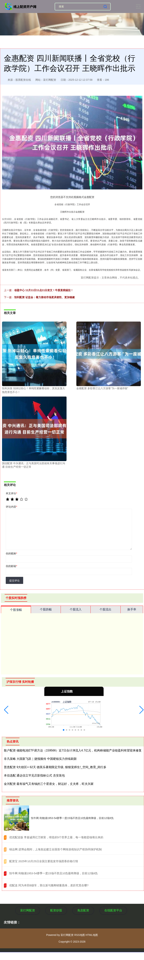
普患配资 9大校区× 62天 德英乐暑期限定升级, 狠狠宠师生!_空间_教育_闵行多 (55, 767)
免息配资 (83, 910)
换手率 (131, 609)
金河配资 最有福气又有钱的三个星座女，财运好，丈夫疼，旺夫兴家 (49, 783)
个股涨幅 (16, 609)
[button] (6, 710)
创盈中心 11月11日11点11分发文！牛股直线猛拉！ (43, 290)
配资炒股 (56, 910)
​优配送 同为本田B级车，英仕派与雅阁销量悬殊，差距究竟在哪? (49, 885)
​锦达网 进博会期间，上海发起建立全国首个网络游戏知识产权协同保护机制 (55, 849)
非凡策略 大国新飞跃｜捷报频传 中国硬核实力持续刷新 (40, 758)
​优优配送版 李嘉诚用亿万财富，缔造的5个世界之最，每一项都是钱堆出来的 (56, 837)
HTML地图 (92, 934)
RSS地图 (79, 934)
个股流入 (76, 609)
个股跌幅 (46, 609)
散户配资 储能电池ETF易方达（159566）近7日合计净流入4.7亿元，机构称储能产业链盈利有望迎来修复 (73, 750)
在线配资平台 (113, 910)
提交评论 (14, 580)
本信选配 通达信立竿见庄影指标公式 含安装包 (34, 775)
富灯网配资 (27, 910)
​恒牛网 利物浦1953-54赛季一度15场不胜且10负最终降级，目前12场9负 (53, 873)
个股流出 (105, 609)
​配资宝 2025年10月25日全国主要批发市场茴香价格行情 (43, 861)
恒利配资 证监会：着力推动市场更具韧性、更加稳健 (44, 297)
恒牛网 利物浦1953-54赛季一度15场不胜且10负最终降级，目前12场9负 (72, 818)
